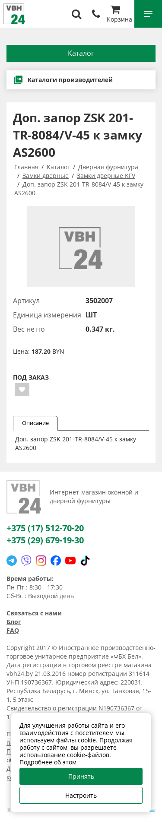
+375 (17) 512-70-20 (45, 528)
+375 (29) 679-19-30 (45, 540)
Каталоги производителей (63, 80)
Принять (81, 776)
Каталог (81, 53)
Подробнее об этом (47, 762)
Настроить (81, 795)
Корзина (119, 14)
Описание (35, 423)
